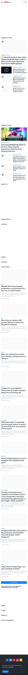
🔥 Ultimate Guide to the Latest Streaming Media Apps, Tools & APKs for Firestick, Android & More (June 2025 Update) (14, 60)
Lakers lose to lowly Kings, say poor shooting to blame (13, 568)
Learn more (11, 667)
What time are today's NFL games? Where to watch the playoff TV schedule (12, 322)
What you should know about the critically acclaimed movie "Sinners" (13, 356)
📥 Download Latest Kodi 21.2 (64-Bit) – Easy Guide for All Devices (19, 80)
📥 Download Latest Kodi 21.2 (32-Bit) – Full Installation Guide (20, 71)
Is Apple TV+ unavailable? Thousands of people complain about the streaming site (13, 390)
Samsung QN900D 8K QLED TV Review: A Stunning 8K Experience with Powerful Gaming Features (13, 148)
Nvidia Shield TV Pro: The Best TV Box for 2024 (19, 168)
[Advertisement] (14, 20)
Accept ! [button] (5, 671)
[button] (1, 2)
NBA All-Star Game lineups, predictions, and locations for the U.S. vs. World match (13, 288)
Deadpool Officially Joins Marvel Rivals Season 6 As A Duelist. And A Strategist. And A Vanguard (14, 534)
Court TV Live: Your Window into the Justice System (19, 89)
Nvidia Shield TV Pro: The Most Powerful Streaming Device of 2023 (19, 178)
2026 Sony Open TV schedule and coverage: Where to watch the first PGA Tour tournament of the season (13, 425)
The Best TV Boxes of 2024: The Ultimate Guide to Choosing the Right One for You (20, 159)
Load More (14, 582)
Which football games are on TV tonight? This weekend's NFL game (13, 460)
